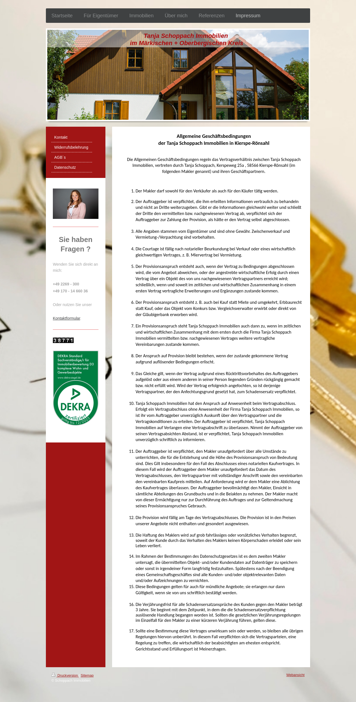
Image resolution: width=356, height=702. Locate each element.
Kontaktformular (66, 318)
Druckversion (65, 675)
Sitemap (87, 675)
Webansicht (295, 675)
